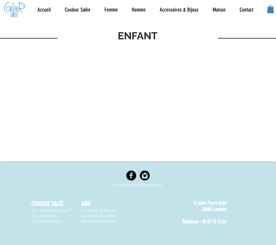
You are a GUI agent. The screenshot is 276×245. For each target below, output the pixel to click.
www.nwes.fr (161, 242)
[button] (111, 10)
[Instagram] (145, 175)
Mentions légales (98, 221)
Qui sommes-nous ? (51, 210)
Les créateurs (44, 215)
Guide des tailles (98, 215)
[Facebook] (131, 175)
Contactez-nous (47, 221)
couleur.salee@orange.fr (138, 184)
